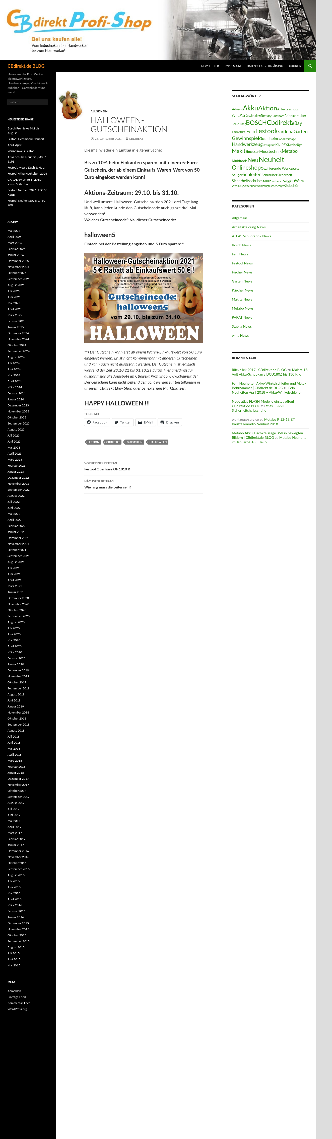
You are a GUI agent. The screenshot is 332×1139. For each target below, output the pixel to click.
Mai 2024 (14, 375)
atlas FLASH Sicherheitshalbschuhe (258, 408)
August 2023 (16, 429)
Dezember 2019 (18, 670)
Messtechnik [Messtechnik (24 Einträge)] (270, 151)
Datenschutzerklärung (265, 65)
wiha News (240, 335)
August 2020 (16, 622)
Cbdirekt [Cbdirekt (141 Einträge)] (279, 122)
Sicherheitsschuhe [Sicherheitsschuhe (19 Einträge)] (246, 180)
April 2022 (15, 520)
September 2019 (19, 688)
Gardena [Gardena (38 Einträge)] (285, 131)
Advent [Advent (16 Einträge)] (237, 109)
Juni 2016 (14, 887)
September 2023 (19, 423)
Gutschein (135, 442)
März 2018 (15, 760)
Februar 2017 (16, 839)
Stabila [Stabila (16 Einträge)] (266, 181)
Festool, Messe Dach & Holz (26, 167)
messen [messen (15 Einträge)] (253, 152)
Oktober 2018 (17, 718)
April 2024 (15, 381)
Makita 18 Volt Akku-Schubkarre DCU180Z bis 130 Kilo (270, 372)
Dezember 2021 (18, 538)
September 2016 (19, 869)
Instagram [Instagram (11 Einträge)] (269, 145)
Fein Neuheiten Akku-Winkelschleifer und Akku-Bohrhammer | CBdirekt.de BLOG (269, 385)
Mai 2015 (14, 965)
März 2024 (15, 387)
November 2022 (18, 483)
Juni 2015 (14, 959)
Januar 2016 (16, 917)
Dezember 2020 (18, 598)
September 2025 (19, 279)
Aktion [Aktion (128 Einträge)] (267, 108)
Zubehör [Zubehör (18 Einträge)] (292, 185)
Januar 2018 (16, 772)
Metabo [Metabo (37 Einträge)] (290, 151)
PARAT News (242, 317)
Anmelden (14, 991)
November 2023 (18, 411)
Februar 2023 (16, 465)
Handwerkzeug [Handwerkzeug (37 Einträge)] (247, 144)
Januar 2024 (16, 399)
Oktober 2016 (17, 863)
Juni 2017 (14, 815)
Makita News (242, 299)
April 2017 (15, 827)
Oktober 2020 (17, 610)
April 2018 (15, 754)
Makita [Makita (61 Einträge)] (240, 151)
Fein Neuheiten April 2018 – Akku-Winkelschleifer (267, 390)
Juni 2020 (14, 634)
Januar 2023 (16, 471)
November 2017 (18, 785)
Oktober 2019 (17, 682)
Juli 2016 (14, 881)
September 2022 (19, 489)
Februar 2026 (16, 249)
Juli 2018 (14, 736)
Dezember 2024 (18, 333)
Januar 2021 (16, 592)
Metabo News (242, 308)
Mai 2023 (14, 447)
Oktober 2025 (17, 273)
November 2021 (18, 544)
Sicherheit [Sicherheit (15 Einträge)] (284, 175)
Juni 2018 (14, 742)
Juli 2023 (14, 435)
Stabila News (242, 326)
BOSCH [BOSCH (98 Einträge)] (256, 122)
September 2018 (19, 724)
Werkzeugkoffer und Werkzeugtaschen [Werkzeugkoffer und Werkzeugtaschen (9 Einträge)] (254, 185)
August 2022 (16, 495)
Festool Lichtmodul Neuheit (26, 139)
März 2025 (15, 315)
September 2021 (19, 556)
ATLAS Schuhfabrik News (251, 236)
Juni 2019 (14, 700)
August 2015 (16, 947)
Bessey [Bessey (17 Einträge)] (266, 115)
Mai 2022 (14, 514)
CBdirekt (136, 138)
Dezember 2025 (18, 261)
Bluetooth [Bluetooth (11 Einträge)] (278, 116)
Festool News (242, 263)
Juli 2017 (14, 809)
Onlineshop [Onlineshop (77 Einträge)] (246, 167)
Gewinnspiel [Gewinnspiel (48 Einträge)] (245, 138)
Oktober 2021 (17, 550)
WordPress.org (17, 1009)
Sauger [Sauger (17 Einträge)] (237, 175)
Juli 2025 (14, 291)
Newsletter (210, 65)
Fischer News (242, 272)
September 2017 (19, 797)
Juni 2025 (14, 297)
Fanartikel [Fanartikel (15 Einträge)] (239, 132)
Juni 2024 (14, 369)
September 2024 (19, 351)
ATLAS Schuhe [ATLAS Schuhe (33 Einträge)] (246, 115)
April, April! (15, 145)
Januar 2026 (16, 255)
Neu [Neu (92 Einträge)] (252, 159)
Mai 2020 (14, 640)
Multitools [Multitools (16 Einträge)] (239, 161)
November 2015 (18, 929)
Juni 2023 (14, 441)
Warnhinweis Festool (21, 151)
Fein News (240, 254)
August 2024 (16, 357)
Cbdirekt (113, 442)
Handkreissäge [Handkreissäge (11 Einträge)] (286, 139)
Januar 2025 (16, 327)
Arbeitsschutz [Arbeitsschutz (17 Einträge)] (287, 109)
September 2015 (19, 941)
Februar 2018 (16, 766)
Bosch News (241, 245)
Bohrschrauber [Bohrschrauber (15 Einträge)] (295, 116)
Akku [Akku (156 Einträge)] (250, 108)
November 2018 (18, 712)
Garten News (242, 281)
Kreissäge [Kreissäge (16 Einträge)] (295, 145)
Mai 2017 (14, 821)
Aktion (94, 442)
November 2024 (18, 339)
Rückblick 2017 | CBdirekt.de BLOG (259, 370)
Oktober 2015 (17, 935)
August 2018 (16, 730)
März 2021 (15, 586)
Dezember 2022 (18, 477)
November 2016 (18, 857)
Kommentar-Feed (19, 1003)
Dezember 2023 (18, 405)
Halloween (158, 442)
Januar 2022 (16, 532)
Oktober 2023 (17, 417)
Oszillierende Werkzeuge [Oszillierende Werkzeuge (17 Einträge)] (280, 168)
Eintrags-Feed (17, 997)
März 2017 (15, 833)
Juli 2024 (14, 363)
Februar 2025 (16, 321)
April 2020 (15, 646)
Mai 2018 (14, 748)
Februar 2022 (16, 526)
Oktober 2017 (17, 791)
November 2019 (18, 676)
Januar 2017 (16, 845)
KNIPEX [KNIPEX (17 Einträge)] (281, 145)
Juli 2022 (14, 502)
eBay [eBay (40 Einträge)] (297, 123)
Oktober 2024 (17, 345)
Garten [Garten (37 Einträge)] (300, 131)
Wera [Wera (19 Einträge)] (299, 180)
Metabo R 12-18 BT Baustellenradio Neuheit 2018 (263, 421)
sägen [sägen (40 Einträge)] (289, 180)
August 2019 (16, 694)
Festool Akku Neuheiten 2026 (27, 173)
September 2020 (19, 616)
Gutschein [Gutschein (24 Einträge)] (268, 138)
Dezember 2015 (18, 923)
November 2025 (18, 267)
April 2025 (15, 309)
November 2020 (18, 604)
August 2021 (16, 562)
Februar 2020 (16, 658)
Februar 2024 (16, 393)
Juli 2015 (14, 953)
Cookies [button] (295, 65)
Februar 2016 (16, 911)
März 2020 (15, 652)
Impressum (233, 65)
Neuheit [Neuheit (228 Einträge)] (271, 159)
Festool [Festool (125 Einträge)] (265, 130)
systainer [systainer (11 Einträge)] (277, 181)
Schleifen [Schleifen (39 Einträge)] (252, 174)
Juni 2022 (14, 508)
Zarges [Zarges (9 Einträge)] (281, 185)
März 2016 (15, 905)
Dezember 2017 (18, 778)
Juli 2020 (14, 628)
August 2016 (16, 875)
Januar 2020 (16, 664)
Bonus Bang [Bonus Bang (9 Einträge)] (239, 123)
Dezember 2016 (18, 851)
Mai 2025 (14, 303)
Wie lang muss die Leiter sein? (143, 483)
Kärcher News (242, 290)
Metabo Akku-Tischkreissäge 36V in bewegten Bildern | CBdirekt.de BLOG (267, 435)
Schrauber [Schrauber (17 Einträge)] (269, 175)
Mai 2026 (14, 231)
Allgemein (99, 111)
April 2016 (15, 899)
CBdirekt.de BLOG (26, 66)
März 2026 (15, 243)
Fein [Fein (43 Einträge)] (250, 131)
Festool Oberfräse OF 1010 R (143, 465)
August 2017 (16, 803)
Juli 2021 (14, 568)
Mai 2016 (14, 893)
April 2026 (15, 237)
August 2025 (16, 285)
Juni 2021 (14, 574)
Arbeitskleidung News (249, 227)
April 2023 (15, 453)
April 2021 (15, 580)
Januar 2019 (16, 706)
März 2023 (15, 459)
